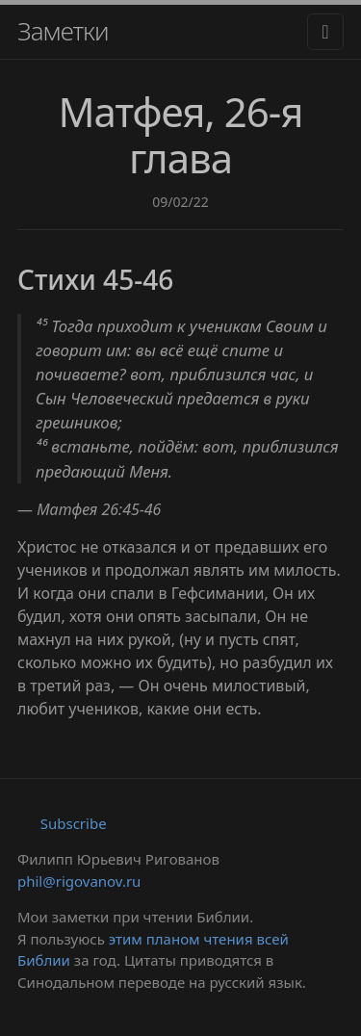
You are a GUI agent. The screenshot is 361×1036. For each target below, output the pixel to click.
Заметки (63, 30)
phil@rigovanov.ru (79, 881)
